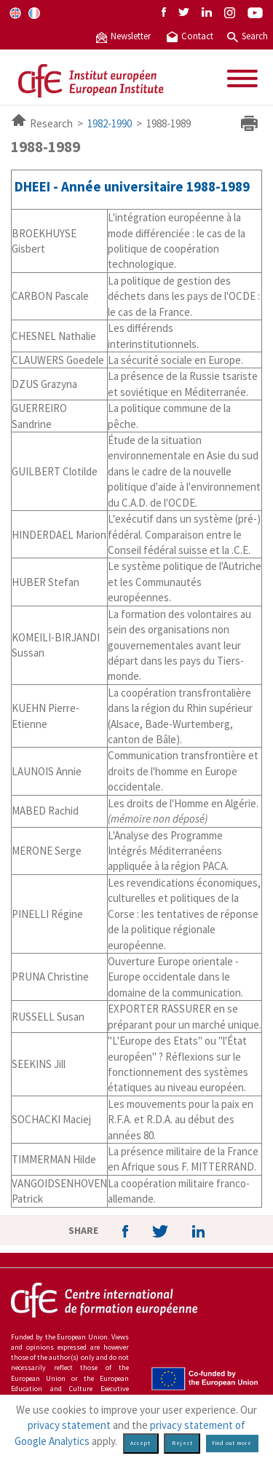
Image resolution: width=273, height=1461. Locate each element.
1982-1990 (109, 123)
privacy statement (69, 1425)
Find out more (232, 1443)
